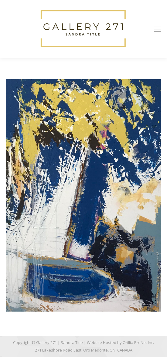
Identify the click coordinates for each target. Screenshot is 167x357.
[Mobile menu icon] (157, 29)
